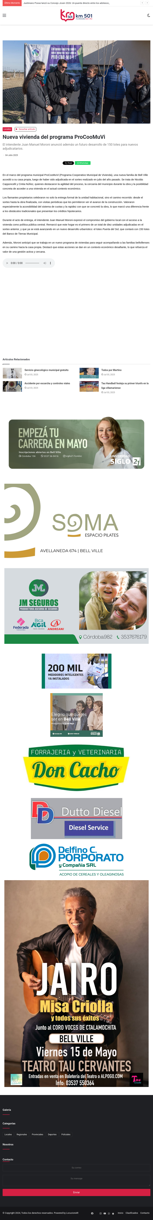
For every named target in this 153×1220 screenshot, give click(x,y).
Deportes (52, 1134)
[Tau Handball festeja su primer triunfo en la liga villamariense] (89, 386)
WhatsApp (82, 163)
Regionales (22, 1134)
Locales (7, 129)
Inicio (120, 1213)
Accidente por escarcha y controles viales (47, 383)
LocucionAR (72, 1213)
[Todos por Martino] (89, 373)
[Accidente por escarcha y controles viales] (12, 386)
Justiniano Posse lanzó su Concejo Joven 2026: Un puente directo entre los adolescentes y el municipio (75, 3)
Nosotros (8, 1144)
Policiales (65, 1134)
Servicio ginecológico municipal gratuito (47, 370)
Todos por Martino (111, 370)
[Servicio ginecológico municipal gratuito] (12, 373)
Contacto (8, 1159)
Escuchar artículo (25, 129)
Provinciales (37, 1134)
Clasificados (132, 1213)
